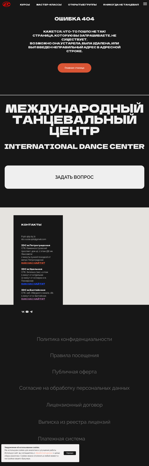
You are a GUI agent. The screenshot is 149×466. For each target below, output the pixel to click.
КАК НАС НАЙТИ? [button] (33, 262)
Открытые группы (82, 4)
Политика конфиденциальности (74, 339)
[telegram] (31, 311)
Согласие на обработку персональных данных (74, 388)
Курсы (25, 4)
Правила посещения (74, 355)
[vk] (23, 311)
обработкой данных (43, 453)
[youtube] (27, 311)
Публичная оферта (74, 372)
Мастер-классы (49, 4)
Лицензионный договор (74, 405)
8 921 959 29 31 (28, 236)
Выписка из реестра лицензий (74, 422)
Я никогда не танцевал (121, 4)
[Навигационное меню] (145, 4)
